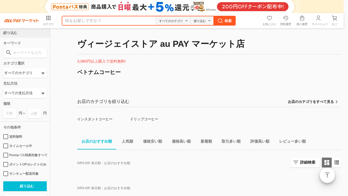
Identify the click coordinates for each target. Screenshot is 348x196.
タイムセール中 (17, 145)
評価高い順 (257, 142)
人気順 (125, 142)
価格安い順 (150, 142)
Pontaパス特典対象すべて (25, 155)
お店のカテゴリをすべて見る (311, 102)
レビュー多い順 (290, 142)
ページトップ (327, 175)
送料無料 (12, 136)
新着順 (204, 142)
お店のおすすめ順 (94, 142)
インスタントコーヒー (95, 119)
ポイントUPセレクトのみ (24, 164)
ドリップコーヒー (144, 119)
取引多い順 (229, 142)
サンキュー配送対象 (21, 173)
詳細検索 (307, 162)
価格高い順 (179, 142)
